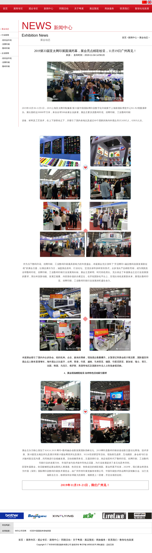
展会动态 (143, 37)
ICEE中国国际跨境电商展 (40, 531)
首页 (124, 37)
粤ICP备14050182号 (88, 545)
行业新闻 (5, 35)
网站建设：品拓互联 (105, 545)
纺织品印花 (7, 40)
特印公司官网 (20, 531)
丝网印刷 (6, 44)
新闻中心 (132, 37)
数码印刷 (6, 48)
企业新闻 (5, 53)
